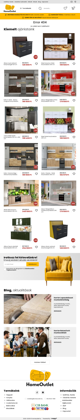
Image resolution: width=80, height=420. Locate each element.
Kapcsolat (45, 2)
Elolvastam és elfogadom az (20, 269)
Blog (39, 2)
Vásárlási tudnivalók (20, 2)
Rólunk (35, 2)
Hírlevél (30, 2)
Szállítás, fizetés (8, 2)
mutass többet (40, 362)
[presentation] (21, 275)
